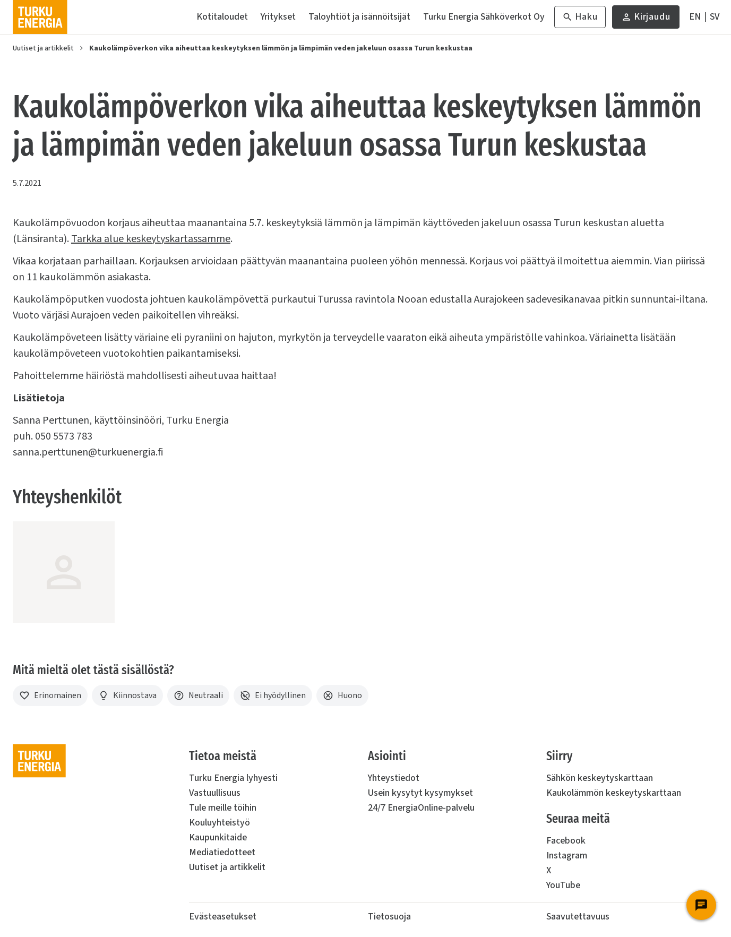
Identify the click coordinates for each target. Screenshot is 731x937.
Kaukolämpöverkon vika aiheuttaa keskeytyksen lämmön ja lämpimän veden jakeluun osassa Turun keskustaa (280, 48)
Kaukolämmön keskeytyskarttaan (613, 793)
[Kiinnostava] (127, 695)
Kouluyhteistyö (219, 822)
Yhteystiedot (393, 778)
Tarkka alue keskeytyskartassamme (150, 238)
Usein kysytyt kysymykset (420, 793)
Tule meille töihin (222, 807)
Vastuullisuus (214, 793)
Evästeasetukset (222, 916)
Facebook (566, 840)
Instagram (566, 855)
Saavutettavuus (577, 916)
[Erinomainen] (50, 695)
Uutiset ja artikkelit (43, 48)
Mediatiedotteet (222, 852)
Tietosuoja (389, 916)
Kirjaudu (646, 19)
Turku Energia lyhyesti (233, 778)
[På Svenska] (715, 17)
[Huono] (342, 695)
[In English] (695, 17)
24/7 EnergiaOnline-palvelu (421, 807)
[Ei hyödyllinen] (273, 695)
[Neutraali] (198, 695)
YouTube (563, 885)
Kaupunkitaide (218, 837)
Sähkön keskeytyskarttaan (599, 778)
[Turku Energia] (40, 17)
